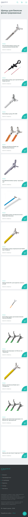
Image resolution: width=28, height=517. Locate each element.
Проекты (4, 483)
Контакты (5, 488)
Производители (6, 477)
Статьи (4, 485)
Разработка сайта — (8, 513)
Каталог (4, 474)
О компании (5, 480)
